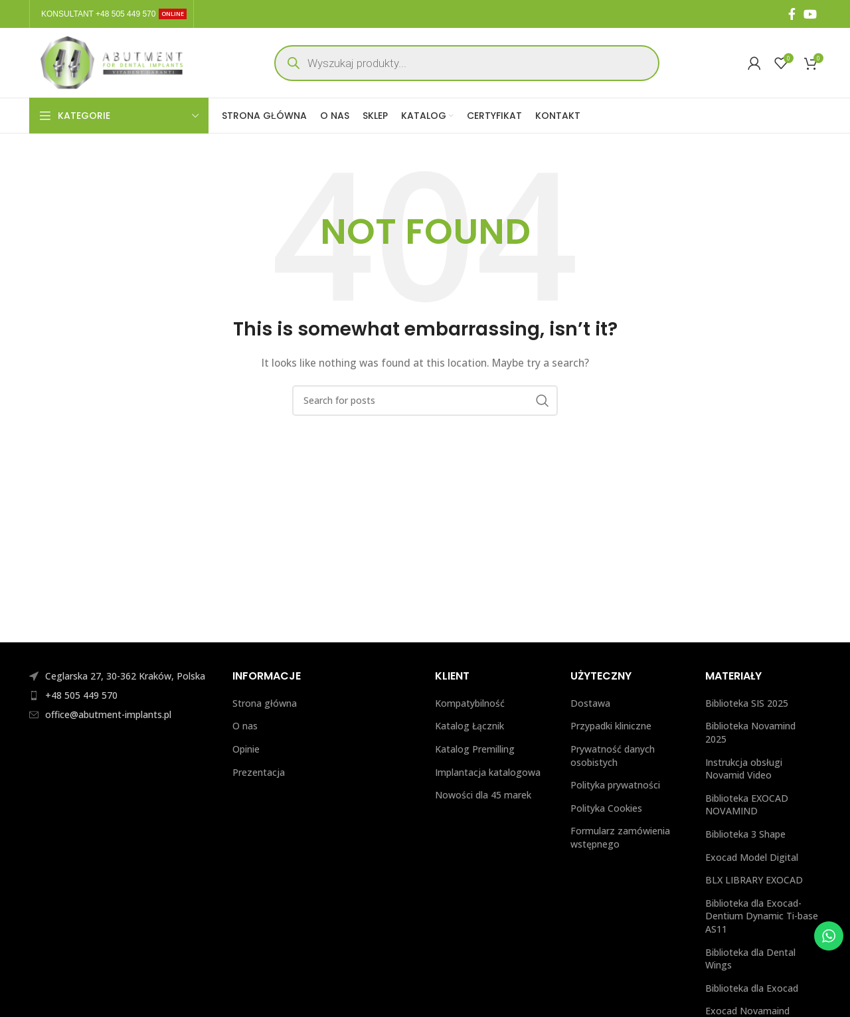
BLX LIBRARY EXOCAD (754, 880)
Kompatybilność (470, 703)
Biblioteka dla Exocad (751, 988)
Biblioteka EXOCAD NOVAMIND (746, 805)
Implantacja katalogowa (489, 772)
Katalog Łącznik (469, 725)
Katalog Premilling (475, 749)
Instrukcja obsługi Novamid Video (743, 769)
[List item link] (120, 695)
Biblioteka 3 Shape (745, 834)
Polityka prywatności (616, 785)
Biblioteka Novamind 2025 (750, 732)
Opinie (246, 749)
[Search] (425, 400)
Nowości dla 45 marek (483, 794)
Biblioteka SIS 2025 (746, 703)
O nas (245, 725)
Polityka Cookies (607, 808)
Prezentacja (258, 772)
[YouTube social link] (810, 14)
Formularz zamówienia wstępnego (620, 837)
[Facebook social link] (792, 14)
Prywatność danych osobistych (612, 756)
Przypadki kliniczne (610, 725)
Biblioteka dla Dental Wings (750, 959)
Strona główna (264, 703)
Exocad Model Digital (751, 857)
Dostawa (590, 703)
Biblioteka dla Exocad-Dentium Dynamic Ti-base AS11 (761, 916)
